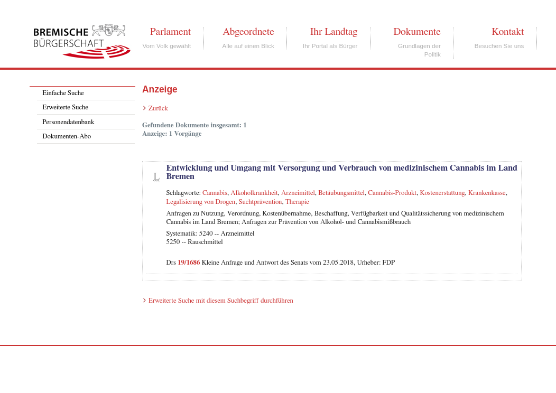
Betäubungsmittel (341, 193)
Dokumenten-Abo (66, 136)
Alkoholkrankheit (253, 193)
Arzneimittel (298, 193)
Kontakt (508, 31)
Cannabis (214, 193)
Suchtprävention (260, 202)
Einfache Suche (63, 93)
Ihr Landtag (333, 31)
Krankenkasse (487, 193)
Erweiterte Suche (65, 107)
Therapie (297, 202)
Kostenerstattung (442, 193)
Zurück (158, 108)
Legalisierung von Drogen (200, 202)
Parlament (170, 31)
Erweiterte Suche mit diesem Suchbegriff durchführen (221, 300)
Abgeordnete (248, 31)
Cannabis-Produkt (392, 193)
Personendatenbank (68, 122)
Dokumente (416, 31)
